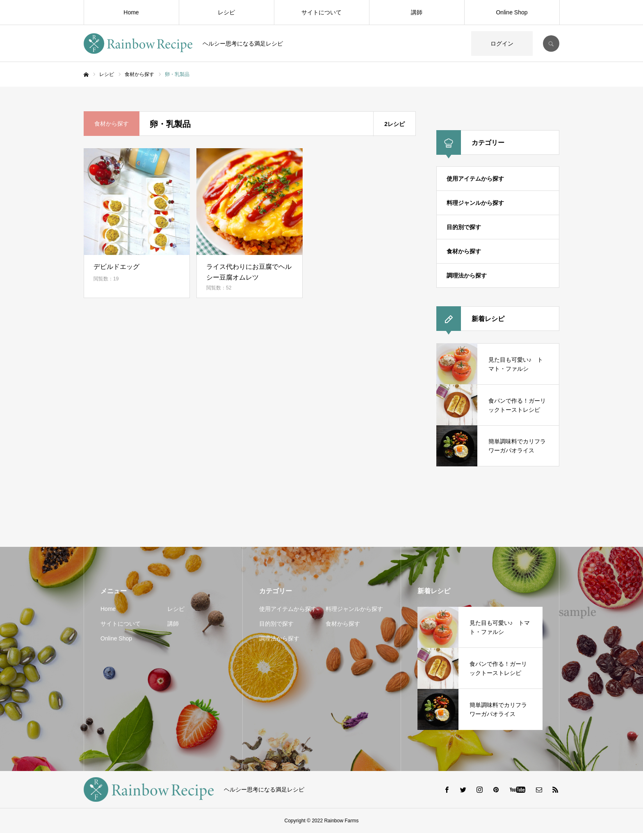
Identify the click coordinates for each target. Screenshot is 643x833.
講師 (416, 12)
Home (131, 12)
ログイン (501, 43)
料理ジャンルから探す (475, 203)
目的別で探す (464, 227)
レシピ (226, 12)
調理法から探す (467, 275)
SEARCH (551, 43)
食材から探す (464, 251)
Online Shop (511, 12)
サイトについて (321, 12)
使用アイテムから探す (475, 178)
